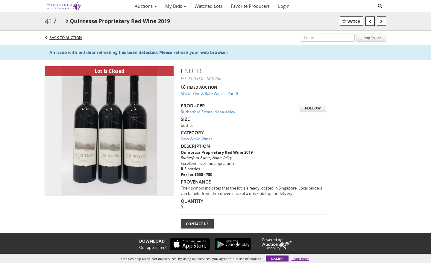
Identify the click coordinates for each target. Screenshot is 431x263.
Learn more (300, 258)
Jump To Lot (371, 37)
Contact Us (197, 223)
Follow (313, 108)
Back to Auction (65, 37)
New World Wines (196, 139)
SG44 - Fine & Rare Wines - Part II (209, 93)
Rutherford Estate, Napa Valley (208, 112)
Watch (353, 21)
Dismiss (277, 258)
